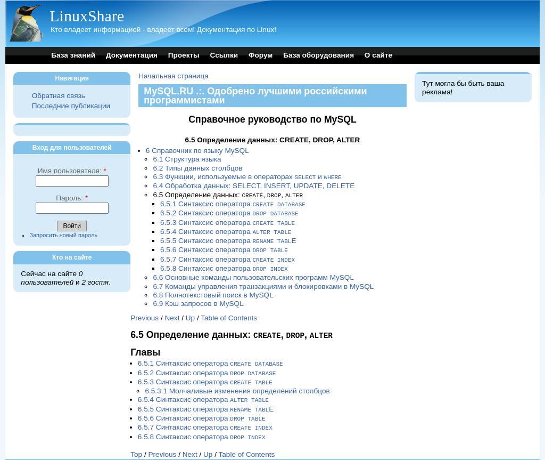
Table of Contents (229, 313)
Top (136, 444)
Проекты (184, 55)
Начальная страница (173, 76)
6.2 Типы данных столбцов (197, 168)
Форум (260, 55)
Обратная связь (58, 96)
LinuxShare (86, 16)
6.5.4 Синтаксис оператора (225, 229)
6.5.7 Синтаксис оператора (227, 255)
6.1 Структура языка (187, 159)
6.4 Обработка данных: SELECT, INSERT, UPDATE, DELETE (253, 185)
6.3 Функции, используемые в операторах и (247, 177)
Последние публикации (71, 106)
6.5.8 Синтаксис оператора (224, 264)
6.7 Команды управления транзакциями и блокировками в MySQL (263, 281)
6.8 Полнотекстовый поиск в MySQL (213, 290)
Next (171, 313)
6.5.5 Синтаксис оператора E (228, 237)
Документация (132, 55)
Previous (144, 313)
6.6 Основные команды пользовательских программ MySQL (253, 272)
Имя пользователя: (72, 171)
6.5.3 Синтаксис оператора (227, 220)
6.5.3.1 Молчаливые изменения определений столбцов (237, 384)
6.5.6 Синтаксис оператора (224, 246)
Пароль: (72, 198)
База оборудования (318, 55)
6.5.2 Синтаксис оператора (229, 211)
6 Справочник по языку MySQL (197, 151)
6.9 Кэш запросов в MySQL (198, 298)
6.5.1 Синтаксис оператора (232, 203)
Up (190, 313)
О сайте (378, 55)
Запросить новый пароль (63, 235)
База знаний (73, 55)
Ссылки (224, 55)
